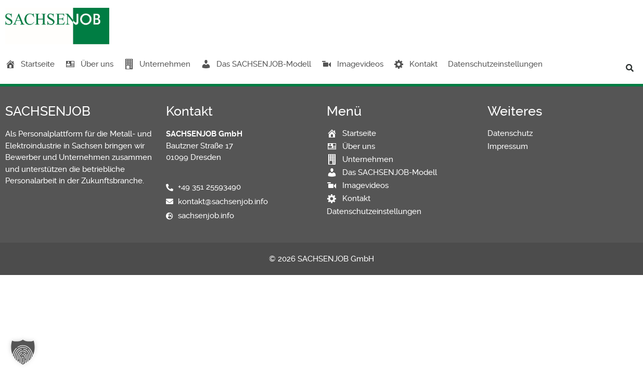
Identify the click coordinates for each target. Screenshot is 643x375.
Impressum (507, 146)
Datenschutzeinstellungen (495, 64)
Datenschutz (510, 133)
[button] (630, 68)
